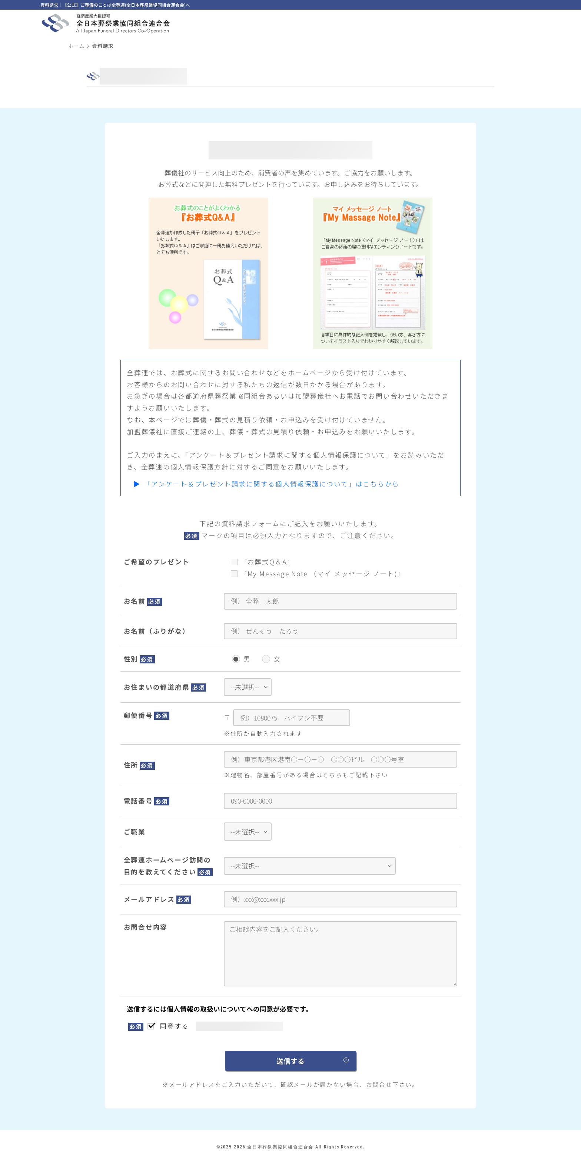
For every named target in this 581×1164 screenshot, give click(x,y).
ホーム (76, 45)
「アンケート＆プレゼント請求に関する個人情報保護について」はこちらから (271, 483)
